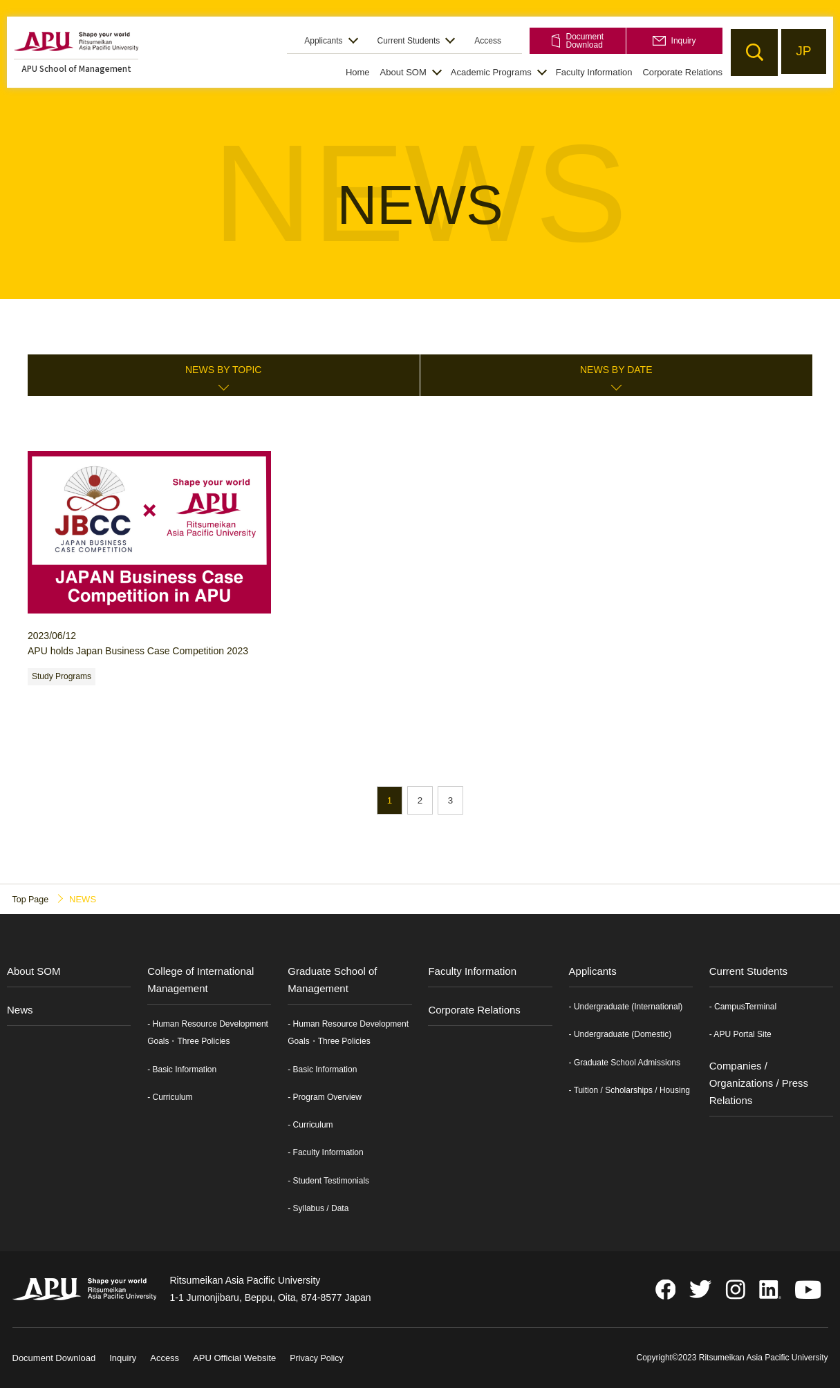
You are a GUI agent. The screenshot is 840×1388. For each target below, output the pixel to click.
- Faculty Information (325, 1153)
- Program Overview (325, 1098)
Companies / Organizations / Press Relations (758, 1083)
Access (487, 41)
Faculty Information (594, 72)
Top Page (31, 899)
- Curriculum (169, 1098)
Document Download (578, 41)
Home (358, 72)
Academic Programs (491, 72)
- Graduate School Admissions (624, 1062)
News (20, 1010)
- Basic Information (181, 1069)
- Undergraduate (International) (626, 1007)
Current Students (408, 41)
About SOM (403, 72)
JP (802, 51)
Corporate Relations (682, 72)
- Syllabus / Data (318, 1208)
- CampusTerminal (742, 1007)
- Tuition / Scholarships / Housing (629, 1090)
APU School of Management (76, 68)
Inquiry (674, 41)
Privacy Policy (318, 1358)
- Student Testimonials (328, 1181)
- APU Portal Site (740, 1035)
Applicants (323, 41)
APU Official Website (234, 1358)
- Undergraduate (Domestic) (620, 1035)
